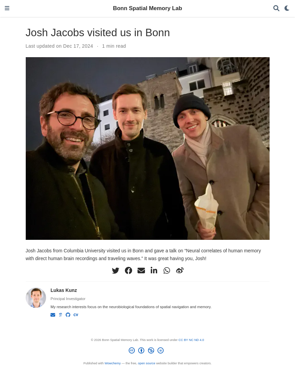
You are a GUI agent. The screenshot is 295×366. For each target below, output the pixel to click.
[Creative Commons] (148, 351)
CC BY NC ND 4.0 (191, 340)
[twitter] (115, 271)
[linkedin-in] (154, 271)
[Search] (276, 9)
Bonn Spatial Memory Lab (147, 8)
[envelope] (141, 271)
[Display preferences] (287, 9)
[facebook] (128, 271)
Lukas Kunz (63, 290)
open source (146, 363)
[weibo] (180, 271)
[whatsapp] (167, 271)
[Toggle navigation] (7, 9)
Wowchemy (113, 363)
